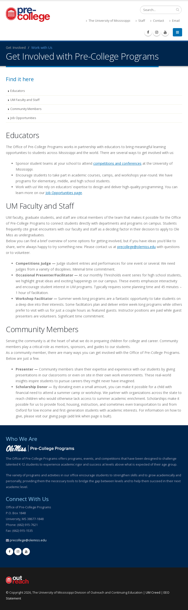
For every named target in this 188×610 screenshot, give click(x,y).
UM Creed (153, 592)
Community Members (26, 109)
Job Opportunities (23, 118)
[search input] (177, 9)
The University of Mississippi (108, 21)
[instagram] (156, 32)
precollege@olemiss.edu (136, 246)
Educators (17, 91)
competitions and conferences (117, 163)
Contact (157, 21)
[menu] (177, 32)
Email (174, 21)
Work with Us (41, 47)
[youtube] (165, 32)
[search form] (161, 10)
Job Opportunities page (64, 192)
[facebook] (148, 32)
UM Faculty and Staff (24, 100)
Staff (140, 21)
